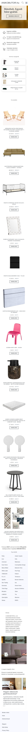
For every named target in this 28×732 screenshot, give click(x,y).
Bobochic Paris (18, 567)
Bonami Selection (19, 579)
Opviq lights (5, 597)
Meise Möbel (5, 567)
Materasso (17, 561)
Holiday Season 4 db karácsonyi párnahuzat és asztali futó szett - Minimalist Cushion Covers (14, 533)
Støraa (3, 600)
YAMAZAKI (4, 573)
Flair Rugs (17, 570)
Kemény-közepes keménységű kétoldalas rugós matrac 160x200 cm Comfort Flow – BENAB (14, 421)
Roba (3, 556)
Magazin (4, 724)
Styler (16, 591)
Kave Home (5, 564)
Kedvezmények (6, 718)
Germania (4, 585)
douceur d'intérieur (19, 588)
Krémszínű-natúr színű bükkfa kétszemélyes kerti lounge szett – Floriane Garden (14, 130)
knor (3, 559)
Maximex (17, 597)
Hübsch (17, 573)
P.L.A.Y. (4, 576)
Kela (16, 559)
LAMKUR (4, 594)
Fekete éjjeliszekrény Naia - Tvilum (14, 275)
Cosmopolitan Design (20, 564)
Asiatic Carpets (18, 556)
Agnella (3, 579)
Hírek (3, 715)
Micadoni (4, 591)
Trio (16, 594)
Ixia (16, 582)
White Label (5, 570)
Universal (4, 561)
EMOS (16, 600)
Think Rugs (4, 588)
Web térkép (5, 727)
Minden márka (5, 712)
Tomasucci (17, 576)
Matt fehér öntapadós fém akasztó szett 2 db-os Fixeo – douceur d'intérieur (14, 458)
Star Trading (5, 582)
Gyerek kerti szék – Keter (14, 347)
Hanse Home (18, 585)
